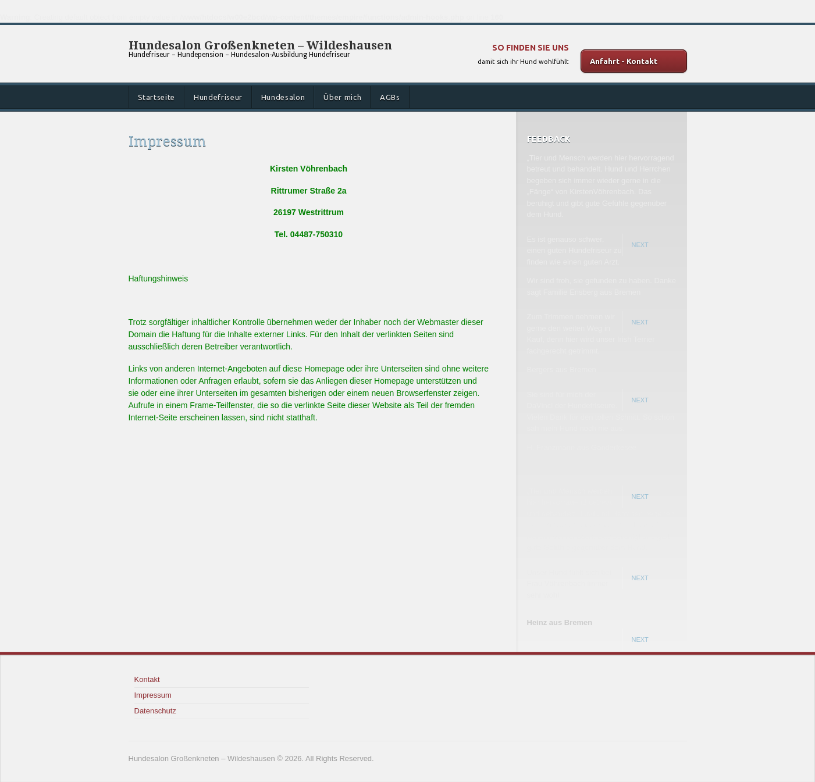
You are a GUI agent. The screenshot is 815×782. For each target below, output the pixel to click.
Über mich (342, 97)
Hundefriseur (218, 97)
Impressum (153, 695)
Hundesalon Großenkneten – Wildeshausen (260, 45)
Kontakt (147, 679)
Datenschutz (155, 710)
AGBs (390, 97)
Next (640, 244)
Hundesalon (283, 97)
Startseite (157, 97)
